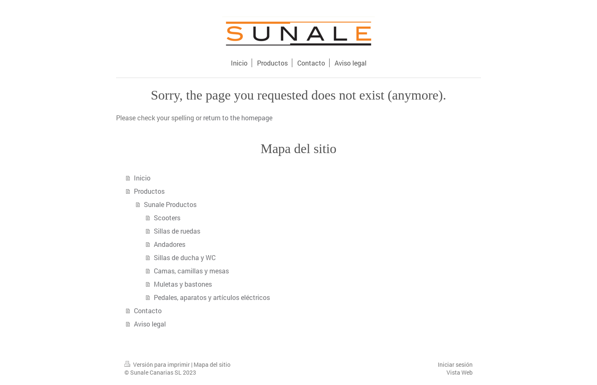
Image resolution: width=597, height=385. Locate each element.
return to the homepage (237, 117)
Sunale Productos (170, 204)
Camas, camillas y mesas (191, 270)
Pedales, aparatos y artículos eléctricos (212, 297)
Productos (149, 191)
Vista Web (460, 372)
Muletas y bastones (183, 284)
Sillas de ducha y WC (185, 257)
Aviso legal (150, 323)
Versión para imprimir (157, 364)
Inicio (142, 177)
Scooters (167, 217)
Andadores (169, 244)
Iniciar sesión (455, 364)
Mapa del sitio (212, 364)
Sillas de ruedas (177, 231)
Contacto (148, 310)
